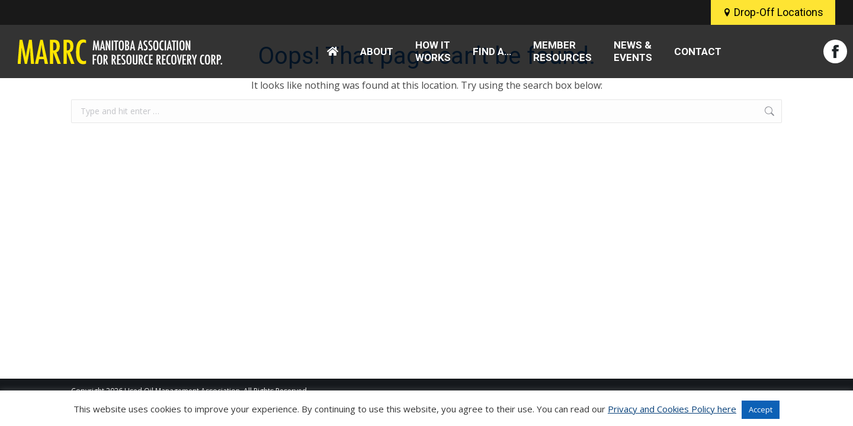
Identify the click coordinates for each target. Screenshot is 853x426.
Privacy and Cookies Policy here (672, 409)
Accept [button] (760, 409)
